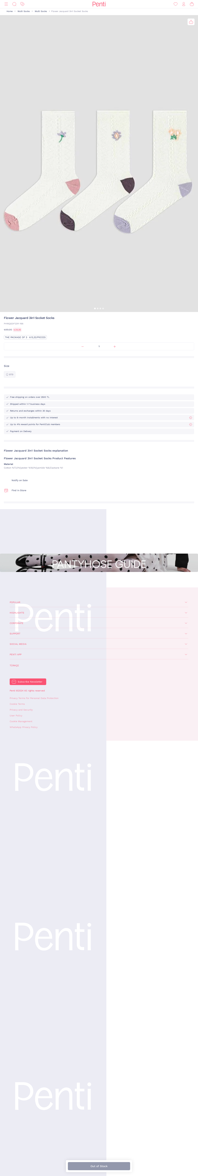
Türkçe (14, 665)
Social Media (18, 644)
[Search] (14, 4)
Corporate (16, 623)
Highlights (17, 612)
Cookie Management (21, 721)
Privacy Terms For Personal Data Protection (34, 698)
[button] (95, 308)
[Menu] (6, 4)
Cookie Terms (17, 704)
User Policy (16, 715)
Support (15, 633)
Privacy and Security (21, 709)
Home (10, 11)
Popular (15, 602)
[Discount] (22, 4)
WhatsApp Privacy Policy (24, 727)
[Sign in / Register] (183, 4)
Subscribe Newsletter (30, 681)
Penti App (15, 654)
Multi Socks (24, 11)
